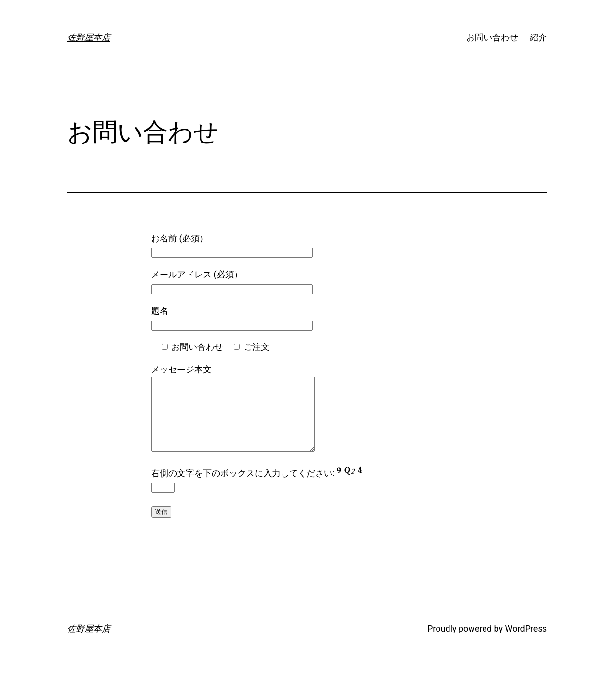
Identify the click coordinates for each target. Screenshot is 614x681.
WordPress (526, 643)
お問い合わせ (492, 37)
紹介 (538, 37)
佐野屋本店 (88, 37)
